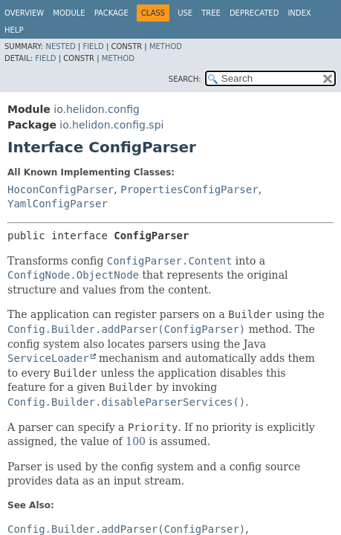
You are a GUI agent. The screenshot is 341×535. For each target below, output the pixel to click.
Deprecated (254, 13)
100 (136, 441)
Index (299, 13)
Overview (24, 13)
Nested (60, 46)
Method (165, 46)
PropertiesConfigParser (189, 189)
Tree (211, 13)
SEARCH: (185, 79)
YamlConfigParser (57, 204)
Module (69, 13)
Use (185, 13)
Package (111, 13)
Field (92, 46)
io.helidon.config (96, 109)
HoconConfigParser (60, 189)
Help (13, 30)
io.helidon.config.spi (111, 125)
